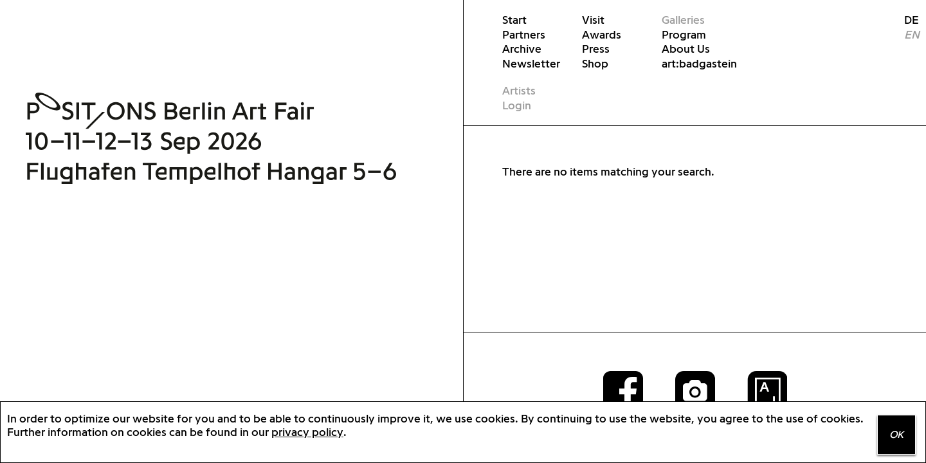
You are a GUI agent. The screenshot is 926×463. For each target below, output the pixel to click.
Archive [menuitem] (521, 48)
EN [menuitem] (912, 34)
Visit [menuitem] (593, 19)
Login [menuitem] (516, 105)
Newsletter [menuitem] (531, 63)
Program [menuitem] (684, 34)
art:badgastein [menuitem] (699, 63)
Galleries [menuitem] (683, 19)
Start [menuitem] (514, 19)
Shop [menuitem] (595, 63)
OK (896, 434)
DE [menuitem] (906, 19)
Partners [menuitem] (523, 34)
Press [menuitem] (596, 48)
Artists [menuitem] (519, 90)
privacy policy (307, 432)
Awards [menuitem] (601, 34)
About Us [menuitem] (686, 48)
